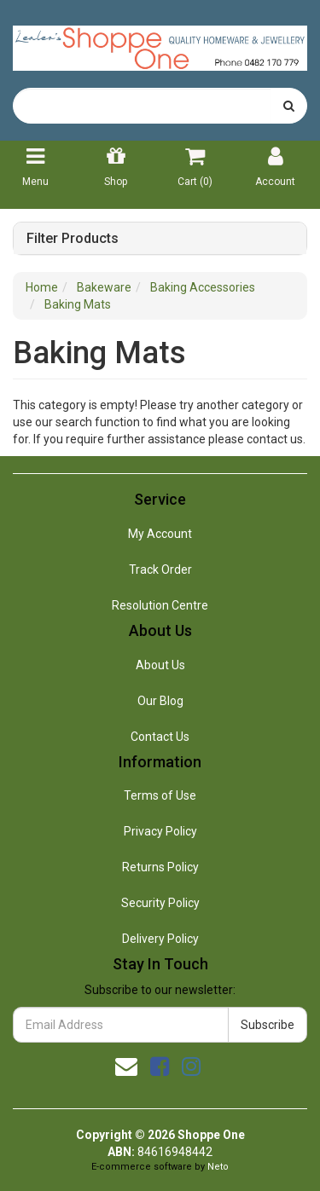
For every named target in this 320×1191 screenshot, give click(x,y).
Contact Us (160, 736)
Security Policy (160, 903)
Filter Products (72, 238)
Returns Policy (160, 867)
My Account (160, 534)
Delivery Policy (160, 938)
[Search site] (289, 106)
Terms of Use (160, 795)
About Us (160, 665)
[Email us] (126, 1066)
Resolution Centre (160, 605)
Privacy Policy (160, 831)
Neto (218, 1166)
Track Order (160, 569)
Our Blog (160, 701)
